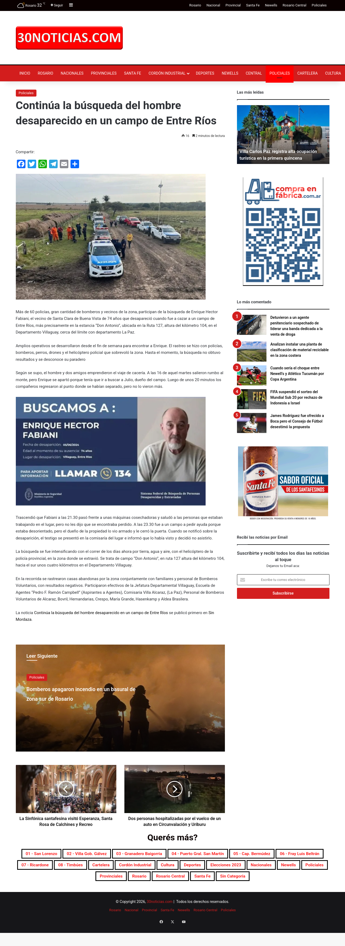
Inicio (25, 73)
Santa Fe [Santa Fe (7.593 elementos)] (174, 893)
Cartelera (307, 73)
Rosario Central (294, 5)
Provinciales (104, 73)
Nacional (213, 5)
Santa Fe (252, 5)
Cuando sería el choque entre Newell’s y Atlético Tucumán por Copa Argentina (297, 373)
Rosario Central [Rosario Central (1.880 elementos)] (135, 893)
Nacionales (72, 73)
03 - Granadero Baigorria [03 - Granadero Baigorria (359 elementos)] (190, 854)
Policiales (319, 5)
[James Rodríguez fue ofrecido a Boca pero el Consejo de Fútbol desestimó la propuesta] (251, 423)
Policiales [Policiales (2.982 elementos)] (227, 880)
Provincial (233, 5)
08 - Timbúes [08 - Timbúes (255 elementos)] (213, 867)
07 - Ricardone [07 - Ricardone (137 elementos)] (168, 867)
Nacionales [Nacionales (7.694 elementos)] (161, 880)
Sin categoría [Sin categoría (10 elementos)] (212, 893)
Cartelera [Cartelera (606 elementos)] (250, 867)
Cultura (333, 73)
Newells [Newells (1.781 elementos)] (195, 880)
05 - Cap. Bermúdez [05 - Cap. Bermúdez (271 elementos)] (55, 867)
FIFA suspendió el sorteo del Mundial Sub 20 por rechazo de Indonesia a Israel (296, 397)
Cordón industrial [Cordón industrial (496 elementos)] (293, 867)
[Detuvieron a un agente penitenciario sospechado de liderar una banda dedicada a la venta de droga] (251, 325)
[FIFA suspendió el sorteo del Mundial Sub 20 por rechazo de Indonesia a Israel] (251, 399)
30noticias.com (159, 919)
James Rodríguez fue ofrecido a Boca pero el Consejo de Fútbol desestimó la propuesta (297, 421)
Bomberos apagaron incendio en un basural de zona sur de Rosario (79, 698)
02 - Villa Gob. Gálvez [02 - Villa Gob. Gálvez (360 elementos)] (124, 854)
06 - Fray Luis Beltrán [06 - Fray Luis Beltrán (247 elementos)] (115, 867)
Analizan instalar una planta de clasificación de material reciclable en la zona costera (299, 350)
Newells (271, 5)
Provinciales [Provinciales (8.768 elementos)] (264, 880)
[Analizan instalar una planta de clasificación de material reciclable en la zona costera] (251, 352)
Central (254, 73)
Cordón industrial (167, 73)
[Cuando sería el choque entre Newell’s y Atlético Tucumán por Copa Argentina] (251, 375)
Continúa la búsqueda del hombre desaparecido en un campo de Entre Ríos (101, 612)
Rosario (195, 5)
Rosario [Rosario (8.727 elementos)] (299, 880)
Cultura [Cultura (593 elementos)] (45, 880)
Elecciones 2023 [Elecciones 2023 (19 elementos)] (118, 880)
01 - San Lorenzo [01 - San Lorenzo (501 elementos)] (67, 854)
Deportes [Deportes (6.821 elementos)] (76, 880)
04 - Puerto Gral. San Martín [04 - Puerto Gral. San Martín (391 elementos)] (264, 854)
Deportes (205, 73)
